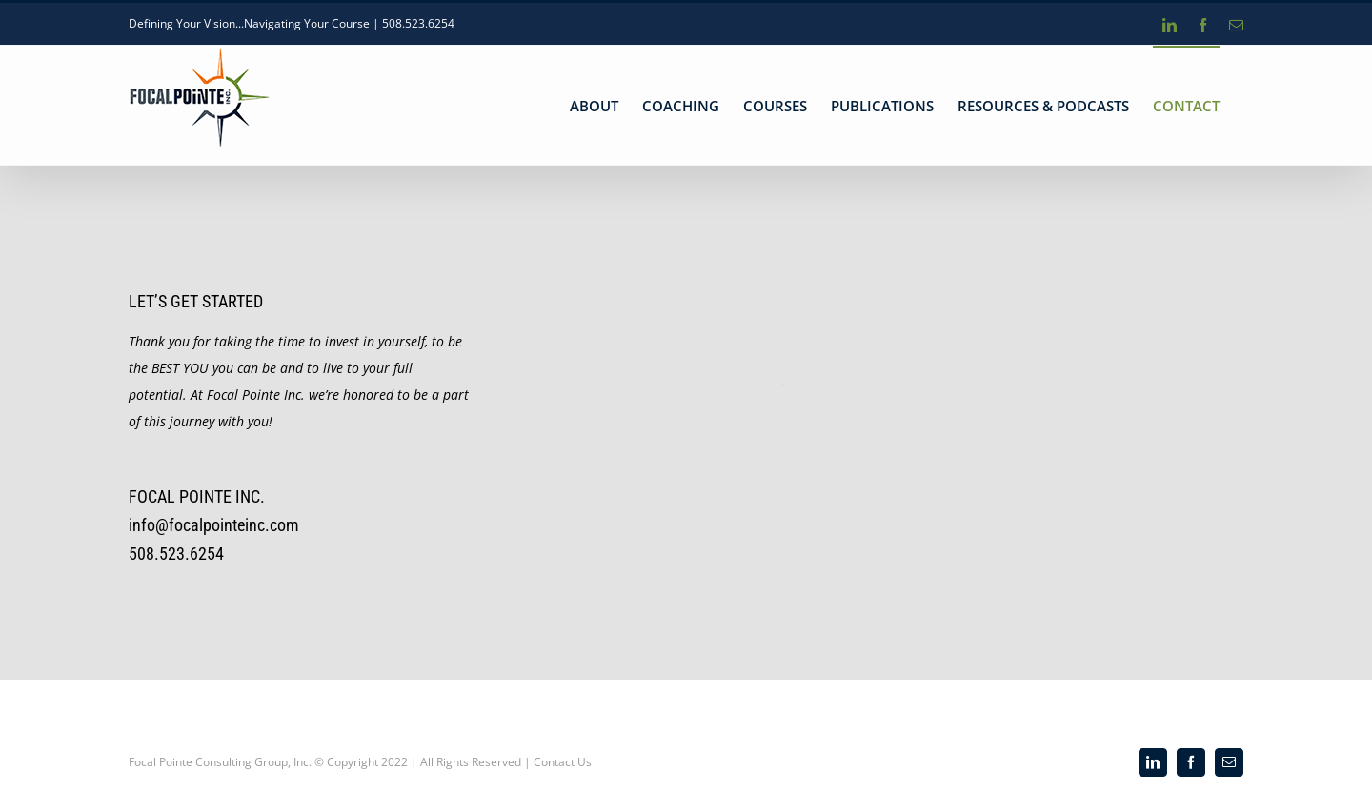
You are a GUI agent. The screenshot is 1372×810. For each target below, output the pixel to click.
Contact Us (563, 762)
